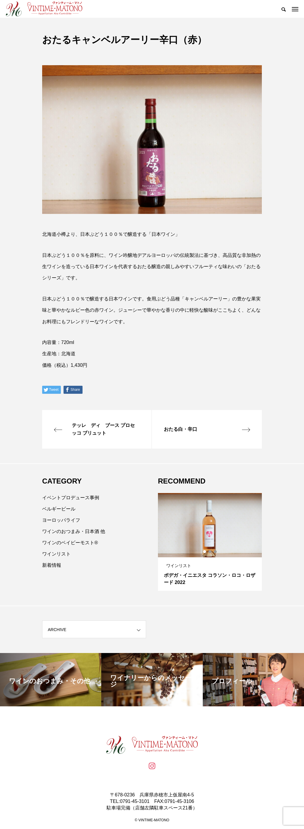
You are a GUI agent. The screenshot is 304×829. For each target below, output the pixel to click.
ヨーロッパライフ (61, 520)
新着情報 (51, 565)
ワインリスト (56, 553)
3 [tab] (215, 551)
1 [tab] (205, 551)
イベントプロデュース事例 (70, 497)
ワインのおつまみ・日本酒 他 (73, 531)
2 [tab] (210, 551)
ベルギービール (58, 508)
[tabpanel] (210, 542)
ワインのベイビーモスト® (70, 542)
